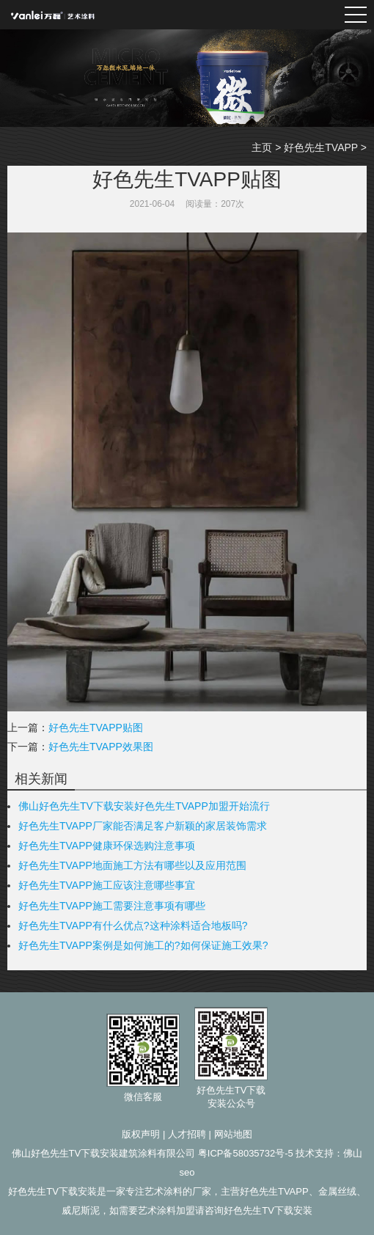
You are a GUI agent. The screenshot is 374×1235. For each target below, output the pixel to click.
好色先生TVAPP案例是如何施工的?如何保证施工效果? (143, 945)
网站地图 (233, 1134)
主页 (262, 147)
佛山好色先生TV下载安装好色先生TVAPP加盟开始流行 (144, 806)
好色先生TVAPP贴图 (95, 727)
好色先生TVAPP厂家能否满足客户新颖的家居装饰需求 (142, 826)
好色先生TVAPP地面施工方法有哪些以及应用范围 (132, 865)
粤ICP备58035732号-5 (245, 1153)
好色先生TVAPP (321, 147)
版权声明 (141, 1134)
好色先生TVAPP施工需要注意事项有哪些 (111, 906)
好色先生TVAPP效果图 (100, 746)
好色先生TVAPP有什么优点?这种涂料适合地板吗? (132, 925)
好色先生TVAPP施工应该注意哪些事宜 (106, 885)
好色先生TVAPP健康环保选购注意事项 (106, 845)
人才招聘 (187, 1134)
